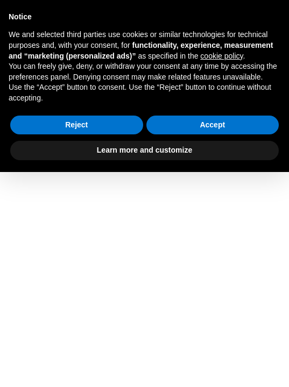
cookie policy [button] (221, 56)
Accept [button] (212, 124)
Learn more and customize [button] (144, 150)
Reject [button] (76, 124)
